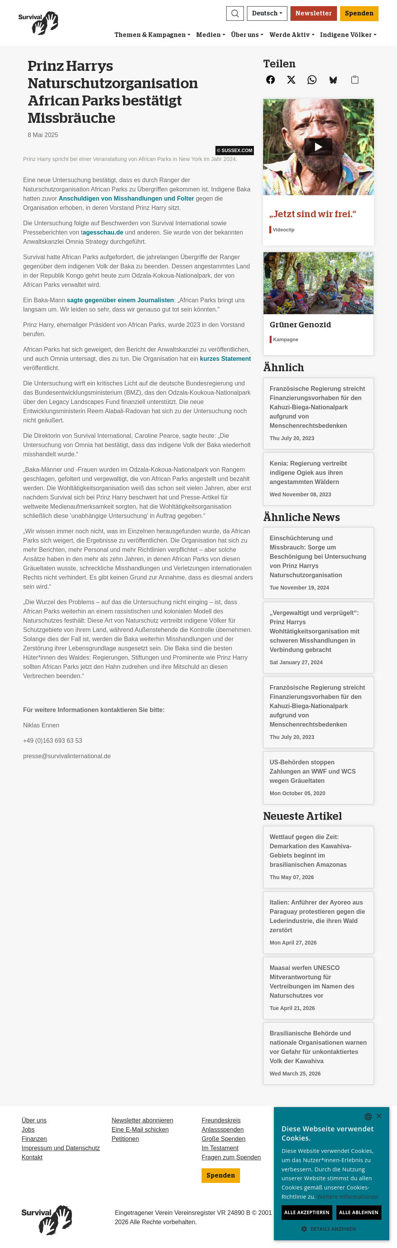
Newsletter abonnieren (142, 1120)
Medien (208, 35)
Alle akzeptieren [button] (307, 1212)
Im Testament (220, 1148)
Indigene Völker (346, 35)
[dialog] (331, 1173)
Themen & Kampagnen (150, 35)
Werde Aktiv (289, 35)
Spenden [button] (359, 13)
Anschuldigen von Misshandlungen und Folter (126, 198)
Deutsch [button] (265, 13)
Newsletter (313, 13)
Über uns (245, 35)
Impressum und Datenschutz (61, 1148)
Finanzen (34, 1139)
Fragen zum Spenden (231, 1157)
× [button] (379, 1116)
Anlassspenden (223, 1129)
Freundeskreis (221, 1120)
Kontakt (32, 1157)
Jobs (28, 1129)
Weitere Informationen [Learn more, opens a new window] (348, 1196)
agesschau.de (103, 232)
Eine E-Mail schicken (140, 1129)
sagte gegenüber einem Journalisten (120, 300)
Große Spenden (223, 1139)
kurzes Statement (225, 358)
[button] (235, 13)
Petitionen (125, 1139)
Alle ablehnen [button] (359, 1212)
